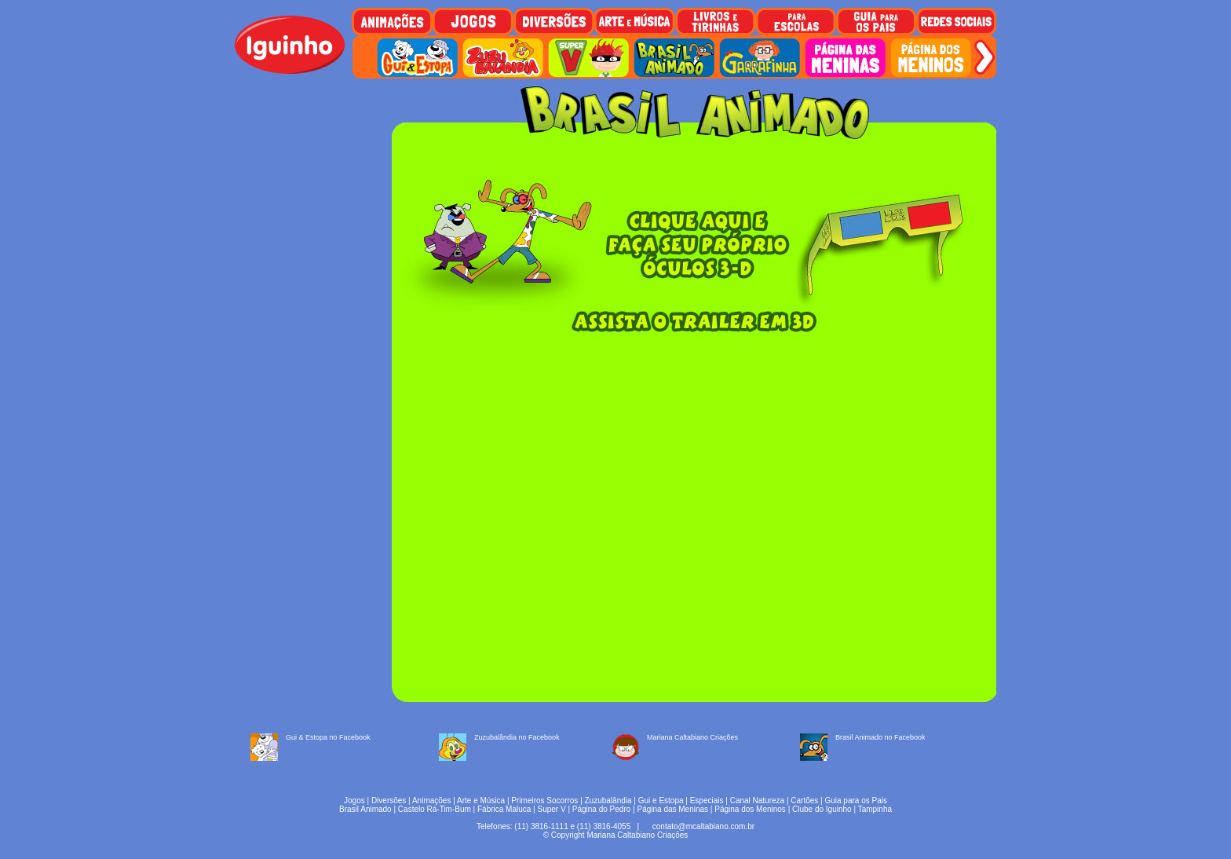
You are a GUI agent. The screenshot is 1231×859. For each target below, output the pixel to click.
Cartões (804, 800)
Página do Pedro (601, 809)
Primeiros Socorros (544, 800)
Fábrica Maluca (504, 809)
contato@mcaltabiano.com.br (703, 826)
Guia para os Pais (855, 800)
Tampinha (875, 809)
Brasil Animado (365, 809)
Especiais (707, 800)
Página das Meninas (672, 809)
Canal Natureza (757, 800)
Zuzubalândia (608, 800)
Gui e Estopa (661, 800)
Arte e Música (481, 800)
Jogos (354, 800)
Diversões (388, 800)
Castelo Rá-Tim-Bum (434, 809)
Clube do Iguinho (822, 809)
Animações (431, 800)
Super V (552, 809)
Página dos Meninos (750, 809)
